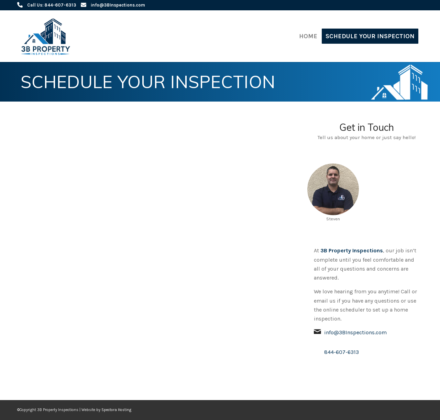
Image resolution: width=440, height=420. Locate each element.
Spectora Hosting (116, 410)
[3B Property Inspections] (47, 36)
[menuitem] (308, 36)
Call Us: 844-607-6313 (51, 5)
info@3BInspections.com (118, 5)
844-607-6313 (341, 352)
